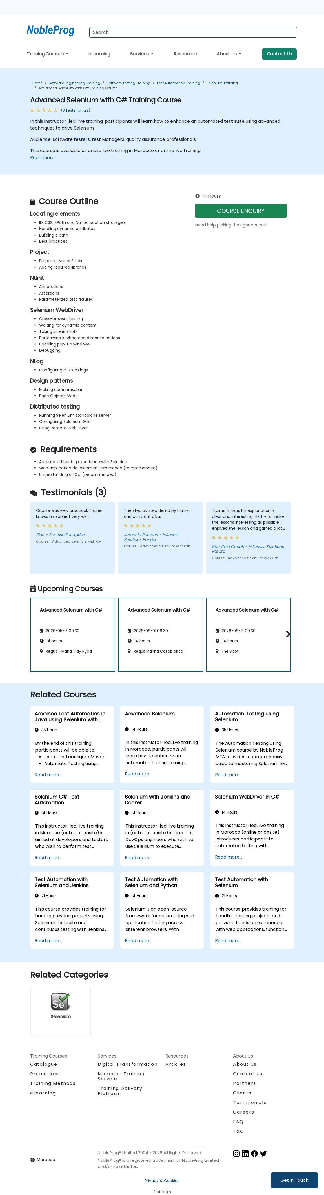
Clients (242, 1093)
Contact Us (279, 54)
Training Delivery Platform (120, 1091)
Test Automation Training (178, 83)
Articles (175, 1064)
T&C (238, 1131)
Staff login (162, 1191)
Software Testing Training (128, 83)
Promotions (45, 1074)
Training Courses (46, 54)
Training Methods (53, 1083)
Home (37, 83)
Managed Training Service (121, 1076)
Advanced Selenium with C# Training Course (78, 88)
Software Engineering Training (74, 83)
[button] (286, 633)
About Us (227, 54)
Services (140, 54)
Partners (244, 1083)
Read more (42, 157)
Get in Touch (294, 1180)
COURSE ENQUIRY (241, 211)
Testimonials (249, 1102)
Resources (185, 54)
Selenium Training (222, 83)
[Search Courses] (193, 32)
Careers (243, 1112)
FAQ (238, 1121)
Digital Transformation (127, 1064)
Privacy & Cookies (162, 1180)
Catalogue (43, 1064)
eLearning (99, 54)
